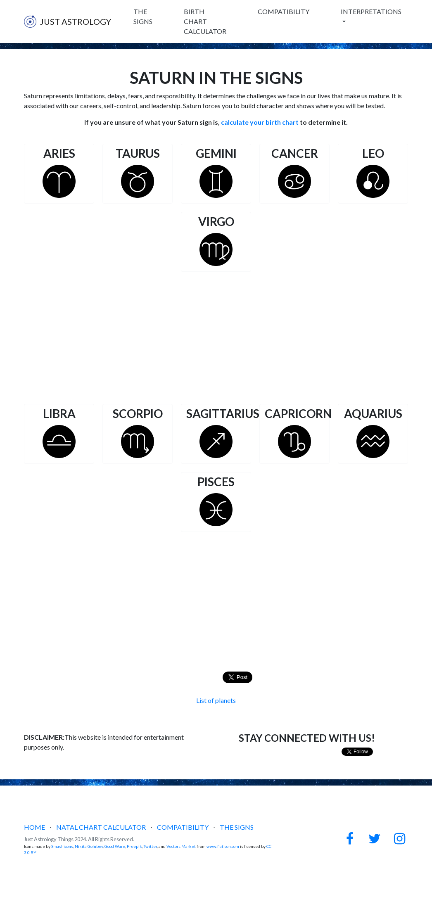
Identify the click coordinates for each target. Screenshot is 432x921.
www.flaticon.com (223, 846)
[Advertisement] (216, 338)
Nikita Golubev (89, 846)
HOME (34, 827)
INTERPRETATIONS (371, 11)
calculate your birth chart (260, 122)
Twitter (150, 846)
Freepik (134, 846)
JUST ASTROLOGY (67, 21)
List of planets (216, 700)
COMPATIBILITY (283, 11)
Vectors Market (181, 846)
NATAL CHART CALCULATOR (101, 827)
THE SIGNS (142, 16)
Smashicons (62, 846)
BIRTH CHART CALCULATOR (205, 21)
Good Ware (114, 846)
